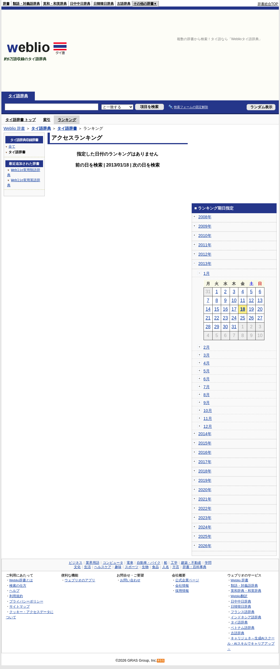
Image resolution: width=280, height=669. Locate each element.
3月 (207, 355)
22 (216, 318)
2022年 (204, 508)
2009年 (204, 226)
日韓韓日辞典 (103, 3)
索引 (46, 120)
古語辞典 (124, 3)
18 (242, 309)
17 (234, 309)
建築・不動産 (191, 562)
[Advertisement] (205, 50)
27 (259, 318)
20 (259, 309)
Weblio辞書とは (21, 580)
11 (242, 300)
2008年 (204, 217)
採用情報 (182, 590)
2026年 (204, 545)
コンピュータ (113, 562)
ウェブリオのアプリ (80, 580)
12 (251, 300)
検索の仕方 (17, 585)
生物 (145, 567)
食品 (155, 567)
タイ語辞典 (18, 96)
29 (216, 326)
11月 (208, 418)
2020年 (204, 489)
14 (208, 309)
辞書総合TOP (268, 4)
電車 (130, 562)
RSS (160, 660)
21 (208, 318)
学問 (208, 562)
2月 (207, 347)
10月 (208, 410)
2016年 (204, 452)
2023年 (204, 517)
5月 (207, 371)
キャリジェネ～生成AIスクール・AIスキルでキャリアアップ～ (251, 643)
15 (216, 309)
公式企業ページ (187, 580)
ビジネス (75, 562)
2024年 (204, 527)
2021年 (204, 499)
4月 (207, 363)
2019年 (204, 480)
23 (225, 318)
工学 (174, 562)
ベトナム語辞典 (243, 627)
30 (225, 326)
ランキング (67, 120)
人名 (165, 567)
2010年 (204, 235)
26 (251, 318)
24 (234, 318)
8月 (207, 394)
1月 (207, 273)
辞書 (6, 3)
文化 (77, 567)
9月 (207, 402)
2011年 (204, 245)
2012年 (204, 254)
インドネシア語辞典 (246, 617)
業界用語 (92, 562)
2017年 (204, 461)
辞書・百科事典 (194, 567)
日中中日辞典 (80, 3)
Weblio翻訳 (239, 596)
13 (259, 300)
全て (11, 146)
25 (242, 318)
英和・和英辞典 (55, 3)
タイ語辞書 (67, 128)
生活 (87, 567)
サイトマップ (19, 606)
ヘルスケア (102, 567)
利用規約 (16, 596)
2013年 (204, 263)
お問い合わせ (130, 580)
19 (251, 309)
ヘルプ (14, 590)
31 (234, 326)
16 (225, 309)
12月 (208, 426)
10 (234, 300)
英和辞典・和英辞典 (246, 590)
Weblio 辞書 (14, 128)
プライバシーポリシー (26, 601)
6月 (207, 379)
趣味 (118, 567)
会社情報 (182, 585)
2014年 (204, 433)
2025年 (204, 536)
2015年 (204, 443)
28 (208, 326)
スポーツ (131, 567)
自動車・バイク (149, 562)
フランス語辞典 (243, 612)
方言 (175, 567)
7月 (207, 387)
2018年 (204, 471)
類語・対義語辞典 (26, 3)
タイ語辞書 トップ (20, 120)
